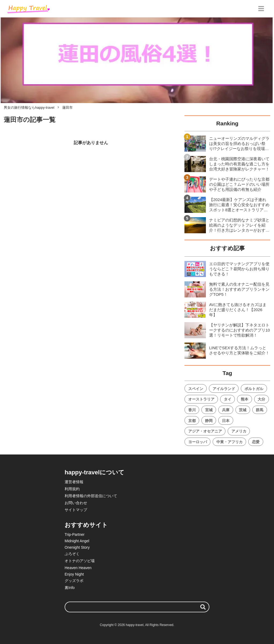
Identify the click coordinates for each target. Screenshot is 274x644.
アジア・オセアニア (205, 431)
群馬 (259, 410)
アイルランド (224, 389)
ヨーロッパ (197, 442)
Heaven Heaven (78, 568)
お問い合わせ (76, 503)
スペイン (195, 389)
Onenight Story (77, 547)
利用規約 (72, 489)
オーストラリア (201, 399)
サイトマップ (76, 510)
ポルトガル (254, 389)
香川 (192, 410)
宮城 (209, 410)
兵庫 (225, 410)
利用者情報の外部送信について (91, 496)
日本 (225, 421)
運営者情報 (74, 482)
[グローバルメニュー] (261, 8)
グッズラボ (74, 580)
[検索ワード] (137, 607)
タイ (227, 399)
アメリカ (238, 431)
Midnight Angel (77, 541)
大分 (261, 399)
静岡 (209, 421)
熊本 (244, 399)
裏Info (70, 587)
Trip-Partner (74, 534)
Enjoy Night (74, 574)
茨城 (242, 410)
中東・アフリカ (229, 442)
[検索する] (203, 607)
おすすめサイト (86, 525)
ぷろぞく (72, 554)
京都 (192, 421)
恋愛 (256, 442)
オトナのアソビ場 (80, 561)
